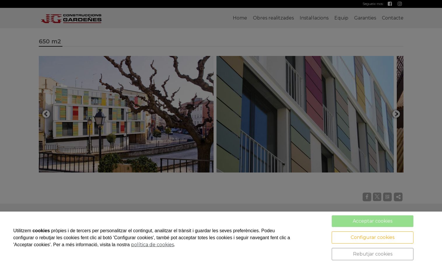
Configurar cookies (372, 237)
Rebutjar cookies (372, 254)
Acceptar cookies (372, 221)
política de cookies (152, 244)
